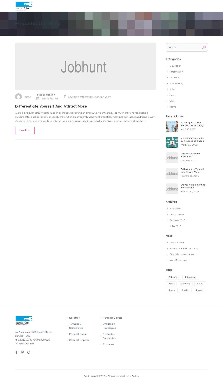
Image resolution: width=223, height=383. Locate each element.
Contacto (200, 5)
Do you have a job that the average (193, 186)
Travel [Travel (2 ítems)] (199, 290)
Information (86, 96)
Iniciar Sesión (177, 242)
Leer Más (25, 130)
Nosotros (111, 5)
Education (73, 96)
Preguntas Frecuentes (179, 5)
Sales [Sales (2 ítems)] (200, 283)
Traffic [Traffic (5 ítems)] (185, 290)
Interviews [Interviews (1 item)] (190, 277)
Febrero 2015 (177, 220)
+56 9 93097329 (41, 340)
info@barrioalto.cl (24, 343)
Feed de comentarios (182, 254)
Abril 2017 (176, 208)
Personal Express (112, 317)
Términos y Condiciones (150, 5)
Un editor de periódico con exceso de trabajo (192, 139)
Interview (99, 96)
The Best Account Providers (190, 155)
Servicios (125, 5)
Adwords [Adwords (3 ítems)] (173, 277)
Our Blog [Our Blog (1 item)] (185, 283)
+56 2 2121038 (23, 340)
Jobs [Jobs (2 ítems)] (171, 283)
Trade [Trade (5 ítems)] (172, 290)
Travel (173, 106)
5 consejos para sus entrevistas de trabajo (192, 124)
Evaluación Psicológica (109, 326)
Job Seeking (176, 83)
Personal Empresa (79, 340)
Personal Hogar (78, 334)
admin (27, 96)
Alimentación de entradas (184, 248)
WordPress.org (178, 260)
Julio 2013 (176, 226)
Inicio (100, 5)
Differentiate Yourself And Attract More (51, 106)
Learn (108, 96)
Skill (172, 100)
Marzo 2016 (177, 214)
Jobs (172, 89)
